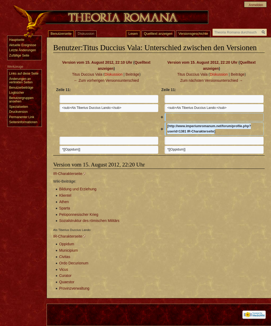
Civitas (64, 257)
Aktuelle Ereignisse (22, 45)
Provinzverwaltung (74, 288)
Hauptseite (16, 40)
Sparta (64, 208)
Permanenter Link (21, 117)
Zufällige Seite (19, 55)
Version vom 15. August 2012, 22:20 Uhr (203, 62)
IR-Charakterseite (67, 173)
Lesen (133, 34)
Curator (65, 275)
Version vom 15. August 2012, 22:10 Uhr (97, 62)
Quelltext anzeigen (158, 34)
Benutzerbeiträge (21, 87)
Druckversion (18, 112)
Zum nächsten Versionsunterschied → (211, 80)
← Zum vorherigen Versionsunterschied (106, 80)
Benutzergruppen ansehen (21, 100)
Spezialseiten (18, 107)
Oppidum (66, 244)
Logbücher (16, 93)
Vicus (63, 269)
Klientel (65, 195)
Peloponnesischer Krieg (78, 214)
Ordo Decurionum (73, 263)
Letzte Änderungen (22, 50)
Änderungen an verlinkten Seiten (21, 80)
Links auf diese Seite (24, 73)
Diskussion (114, 74)
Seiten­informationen (23, 122)
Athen (64, 202)
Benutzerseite (61, 34)
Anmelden (256, 5)
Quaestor (66, 282)
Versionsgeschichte (193, 34)
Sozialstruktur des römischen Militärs (89, 220)
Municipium (68, 250)
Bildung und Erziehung (77, 189)
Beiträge (132, 74)
